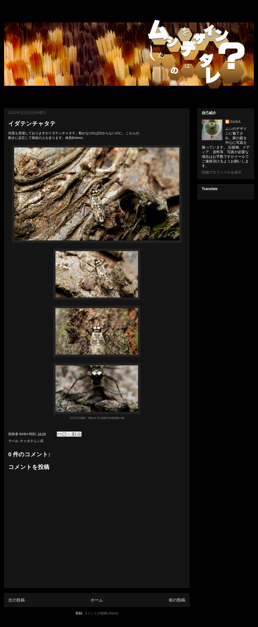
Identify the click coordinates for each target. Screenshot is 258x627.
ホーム (97, 600)
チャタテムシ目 (32, 441)
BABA (235, 122)
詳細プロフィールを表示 (221, 172)
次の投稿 (16, 600)
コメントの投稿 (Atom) (101, 613)
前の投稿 (177, 600)
